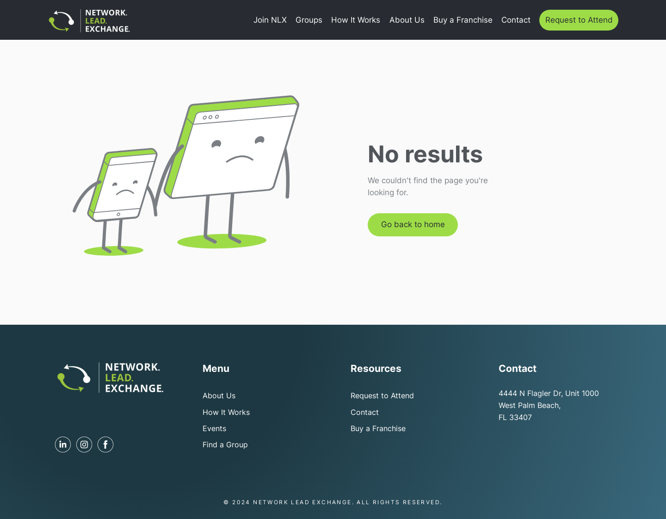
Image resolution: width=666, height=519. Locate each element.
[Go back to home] (413, 224)
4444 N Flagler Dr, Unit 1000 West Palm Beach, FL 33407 (549, 405)
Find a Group (225, 444)
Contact (365, 412)
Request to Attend (382, 395)
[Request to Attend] (578, 20)
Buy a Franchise (378, 428)
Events (214, 428)
